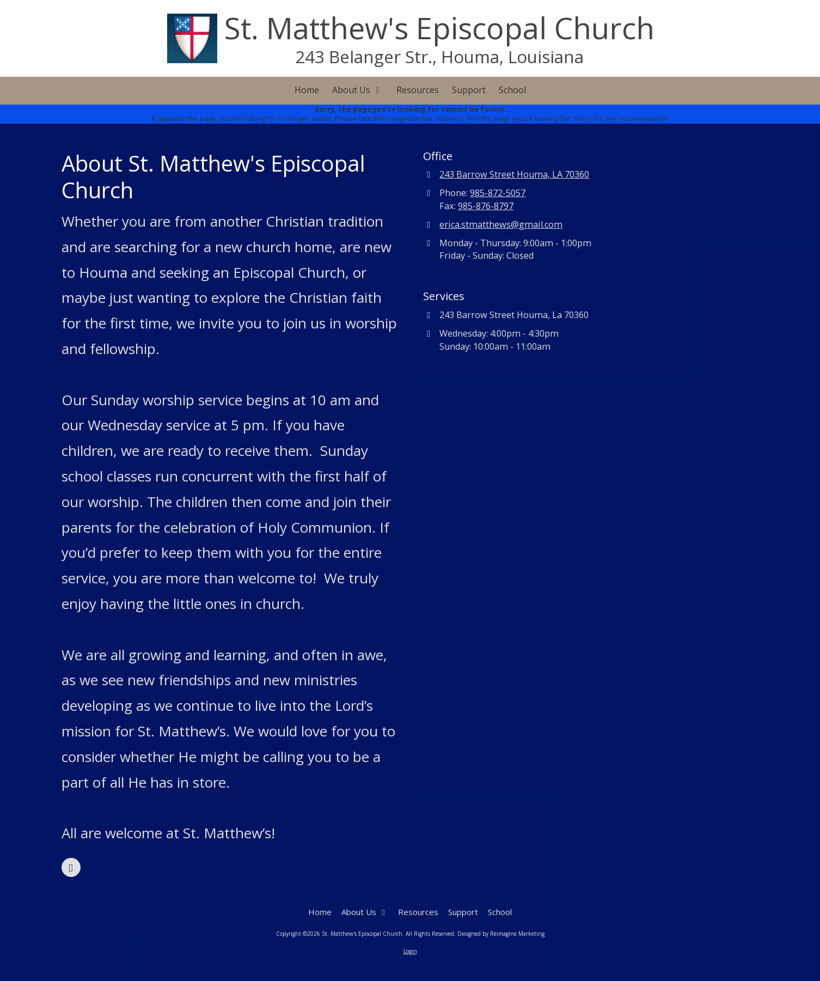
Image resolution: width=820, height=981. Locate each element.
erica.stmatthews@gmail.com (500, 224)
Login (410, 951)
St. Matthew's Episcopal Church (439, 28)
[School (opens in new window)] (512, 91)
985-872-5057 (497, 193)
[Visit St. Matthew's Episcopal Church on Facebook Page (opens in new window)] (71, 867)
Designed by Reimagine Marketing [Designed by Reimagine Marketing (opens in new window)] (500, 933)
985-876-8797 (485, 206)
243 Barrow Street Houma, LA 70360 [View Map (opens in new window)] (514, 174)
